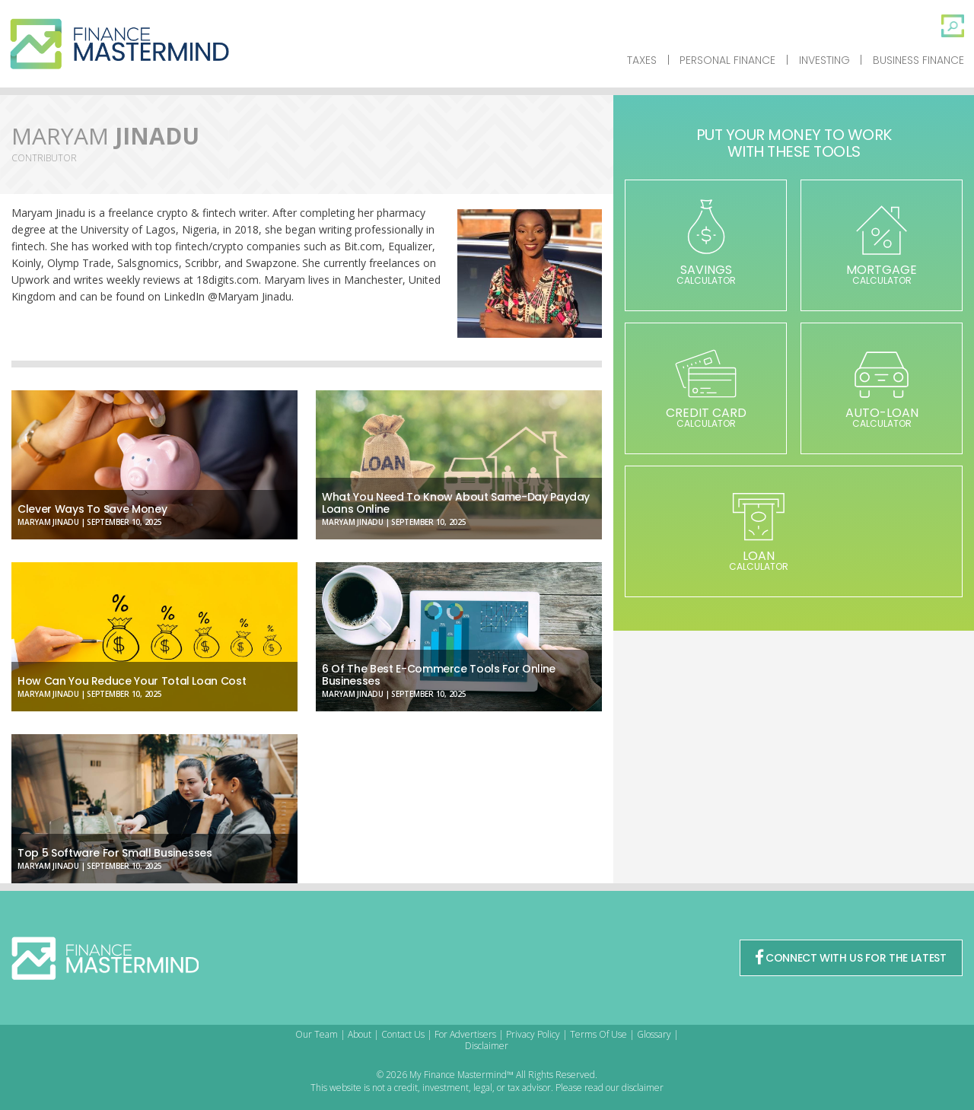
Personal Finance (727, 60)
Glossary (654, 1034)
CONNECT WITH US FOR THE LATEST (851, 958)
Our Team (316, 1034)
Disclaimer (486, 1045)
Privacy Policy (533, 1034)
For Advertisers (465, 1034)
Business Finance (918, 60)
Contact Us (403, 1034)
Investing (824, 60)
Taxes (642, 60)
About (359, 1034)
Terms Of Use (598, 1034)
